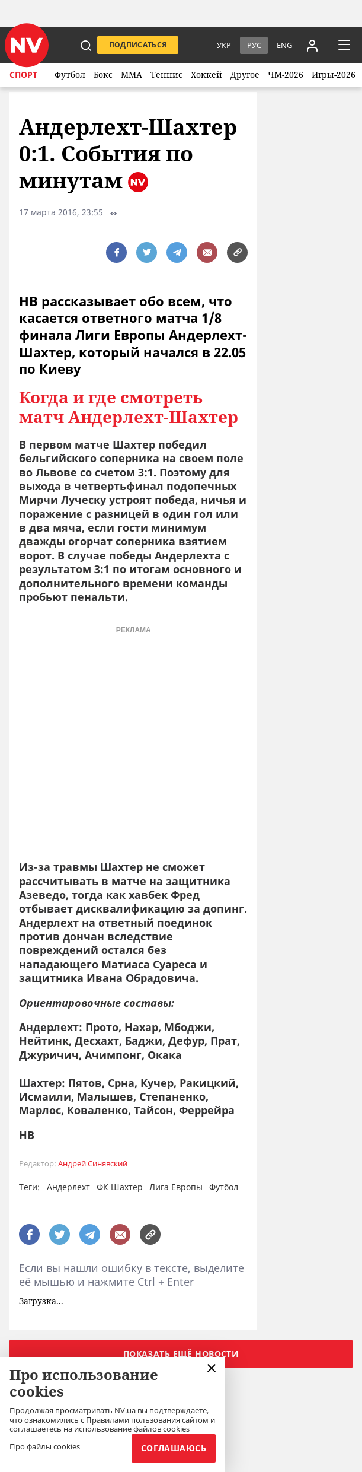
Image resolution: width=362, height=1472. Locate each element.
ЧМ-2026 (285, 74)
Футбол (70, 74)
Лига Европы (176, 1187)
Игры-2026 (333, 74)
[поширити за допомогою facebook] (116, 252)
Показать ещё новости (181, 1353)
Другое (245, 74)
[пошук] (86, 45)
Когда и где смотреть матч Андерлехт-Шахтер (128, 407)
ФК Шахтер (120, 1187)
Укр (224, 45)
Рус (254, 45)
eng (284, 45)
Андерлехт (68, 1187)
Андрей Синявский (92, 1164)
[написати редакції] (207, 252)
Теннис (166, 74)
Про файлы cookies (44, 1447)
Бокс (103, 74)
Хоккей (206, 74)
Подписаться (138, 45)
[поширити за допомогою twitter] (146, 252)
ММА (131, 74)
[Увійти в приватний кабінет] (312, 45)
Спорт (23, 74)
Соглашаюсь (173, 1448)
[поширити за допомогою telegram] (176, 252)
